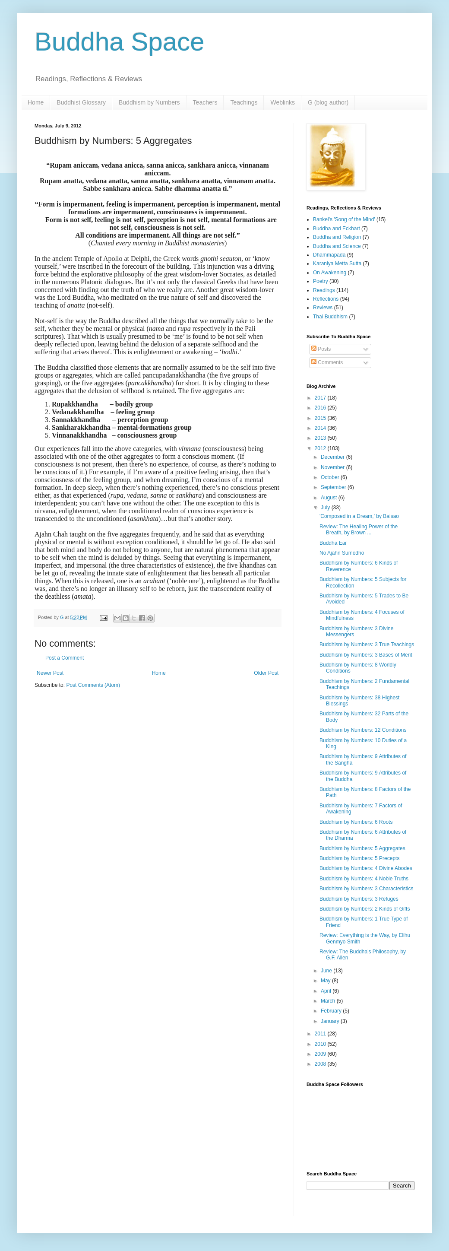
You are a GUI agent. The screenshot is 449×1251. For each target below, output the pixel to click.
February (332, 1011)
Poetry (320, 281)
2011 (321, 1034)
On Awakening (329, 273)
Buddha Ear (333, 543)
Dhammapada (329, 255)
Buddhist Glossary (81, 102)
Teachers (205, 102)
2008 (321, 1064)
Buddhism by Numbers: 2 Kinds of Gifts (364, 909)
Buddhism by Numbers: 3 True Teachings (366, 644)
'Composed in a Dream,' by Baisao (359, 516)
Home (36, 102)
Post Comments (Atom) (93, 685)
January (331, 1021)
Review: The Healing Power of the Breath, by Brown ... (358, 530)
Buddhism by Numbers (149, 102)
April (326, 991)
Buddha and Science (337, 246)
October (331, 477)
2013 (321, 438)
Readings (324, 290)
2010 (321, 1044)
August (329, 498)
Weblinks (282, 102)
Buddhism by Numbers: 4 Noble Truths (363, 879)
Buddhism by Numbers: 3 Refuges (358, 899)
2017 (321, 398)
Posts (321, 349)
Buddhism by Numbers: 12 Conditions (362, 730)
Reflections (325, 299)
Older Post (266, 673)
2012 (321, 448)
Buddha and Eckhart (336, 228)
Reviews (322, 308)
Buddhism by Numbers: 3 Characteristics (366, 889)
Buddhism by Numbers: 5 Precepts (359, 858)
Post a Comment (64, 658)
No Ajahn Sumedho (341, 553)
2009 (321, 1054)
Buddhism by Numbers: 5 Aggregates (362, 848)
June (327, 971)
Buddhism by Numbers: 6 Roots (355, 822)
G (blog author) (328, 102)
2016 (321, 408)
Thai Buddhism (330, 317)
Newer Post (50, 673)
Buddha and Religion (337, 237)
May (326, 981)
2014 (321, 428)
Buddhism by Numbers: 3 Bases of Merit (365, 655)
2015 (321, 418)
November (333, 467)
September (334, 487)
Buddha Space (120, 41)
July (326, 508)
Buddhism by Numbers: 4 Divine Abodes (365, 868)
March (329, 1001)
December (333, 457)
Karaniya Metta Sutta (337, 263)
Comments (327, 362)
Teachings (243, 102)
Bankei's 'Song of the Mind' (344, 219)
